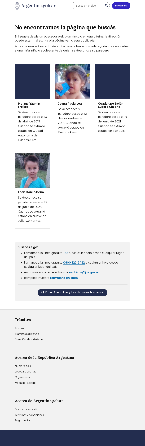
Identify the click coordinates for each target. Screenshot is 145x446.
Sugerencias (22, 420)
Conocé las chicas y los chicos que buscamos (72, 292)
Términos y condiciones (29, 415)
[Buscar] (106, 5)
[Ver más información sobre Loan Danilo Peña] (32, 190)
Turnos (19, 328)
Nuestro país (23, 365)
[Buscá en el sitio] (88, 5)
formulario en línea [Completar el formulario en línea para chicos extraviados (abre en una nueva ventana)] (64, 278)
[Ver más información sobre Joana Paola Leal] (72, 102)
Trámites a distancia (27, 333)
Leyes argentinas (25, 371)
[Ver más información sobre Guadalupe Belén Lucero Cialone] (112, 101)
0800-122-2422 (74, 262)
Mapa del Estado (25, 382)
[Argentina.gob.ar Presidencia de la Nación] (35, 6)
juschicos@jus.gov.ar (84, 272)
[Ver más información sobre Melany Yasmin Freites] (32, 106)
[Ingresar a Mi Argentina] (121, 5)
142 (65, 253)
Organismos (22, 377)
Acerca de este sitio (27, 409)
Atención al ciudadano (29, 339)
